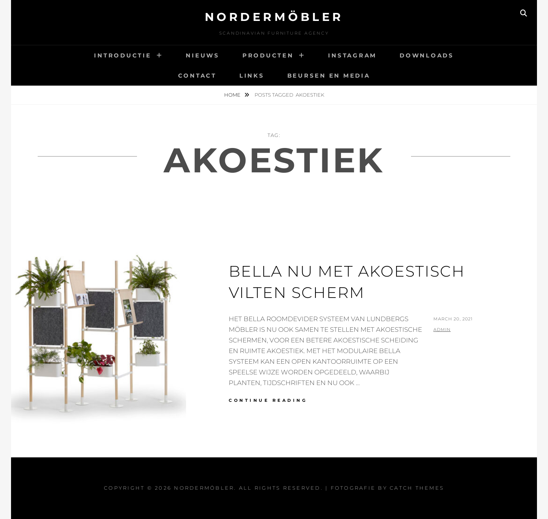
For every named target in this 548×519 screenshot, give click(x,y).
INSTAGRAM (352, 55)
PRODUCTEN (268, 55)
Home (233, 95)
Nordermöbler (274, 17)
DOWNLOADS (427, 55)
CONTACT (197, 75)
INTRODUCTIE (122, 55)
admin (442, 329)
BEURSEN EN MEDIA (328, 75)
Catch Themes (417, 488)
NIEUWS (203, 55)
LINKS (251, 75)
